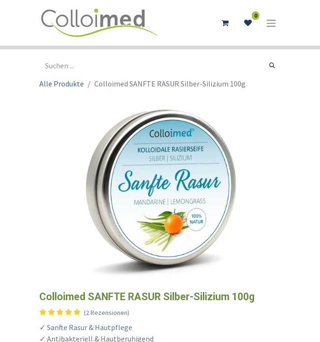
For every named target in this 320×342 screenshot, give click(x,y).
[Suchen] (272, 65)
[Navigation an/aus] (271, 22)
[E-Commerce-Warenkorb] (225, 22)
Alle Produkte (61, 83)
